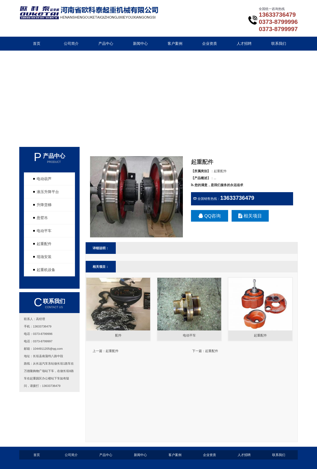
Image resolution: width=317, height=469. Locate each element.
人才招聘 (244, 43)
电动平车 (44, 231)
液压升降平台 (48, 192)
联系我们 (278, 43)
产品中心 (105, 43)
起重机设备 (46, 270)
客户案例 (175, 43)
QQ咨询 (209, 215)
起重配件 (44, 244)
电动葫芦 (44, 179)
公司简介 (71, 43)
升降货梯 (44, 205)
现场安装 (44, 257)
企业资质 (209, 43)
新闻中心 (140, 43)
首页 (36, 43)
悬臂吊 (42, 218)
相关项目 (250, 215)
